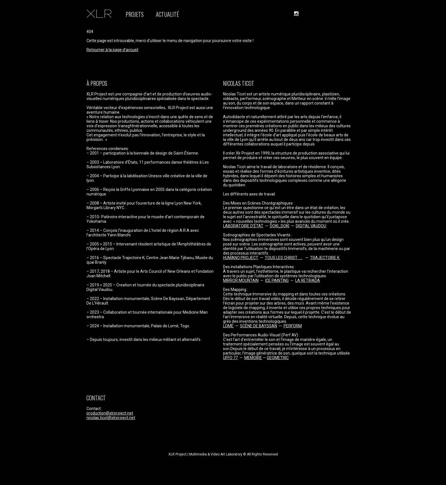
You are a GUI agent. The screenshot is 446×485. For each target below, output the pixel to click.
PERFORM (293, 326)
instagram (296, 13)
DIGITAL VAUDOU (311, 226)
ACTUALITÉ (167, 14)
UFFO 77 (230, 357)
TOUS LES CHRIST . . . (284, 257)
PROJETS (135, 14)
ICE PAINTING (277, 280)
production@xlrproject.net (109, 413)
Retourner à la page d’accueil (112, 49)
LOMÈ (228, 326)
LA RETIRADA (307, 280)
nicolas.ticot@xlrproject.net (110, 417)
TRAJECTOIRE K (325, 257)
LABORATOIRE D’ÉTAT (243, 226)
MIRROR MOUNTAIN (241, 280)
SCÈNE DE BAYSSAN (258, 326)
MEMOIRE (253, 357)
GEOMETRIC (278, 357)
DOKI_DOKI (279, 226)
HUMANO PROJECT (240, 257)
